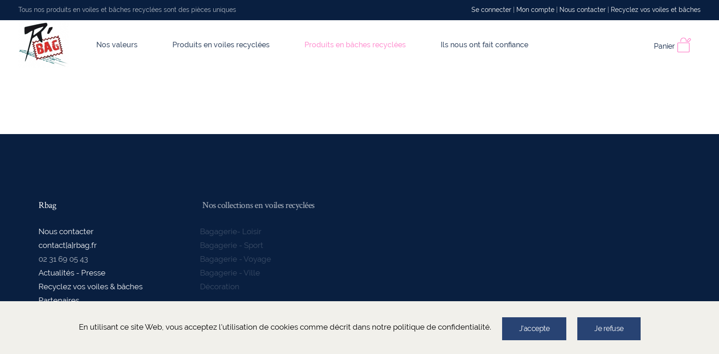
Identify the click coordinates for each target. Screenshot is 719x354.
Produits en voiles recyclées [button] (221, 44)
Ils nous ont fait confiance (484, 44)
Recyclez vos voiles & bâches (90, 286)
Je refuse (609, 328)
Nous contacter (582, 9)
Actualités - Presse (71, 272)
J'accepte (534, 328)
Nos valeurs (117, 44)
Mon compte (535, 9)
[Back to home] (43, 45)
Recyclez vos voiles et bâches (656, 9)
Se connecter (491, 9)
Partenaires (58, 300)
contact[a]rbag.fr (67, 245)
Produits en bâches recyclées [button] (355, 44)
